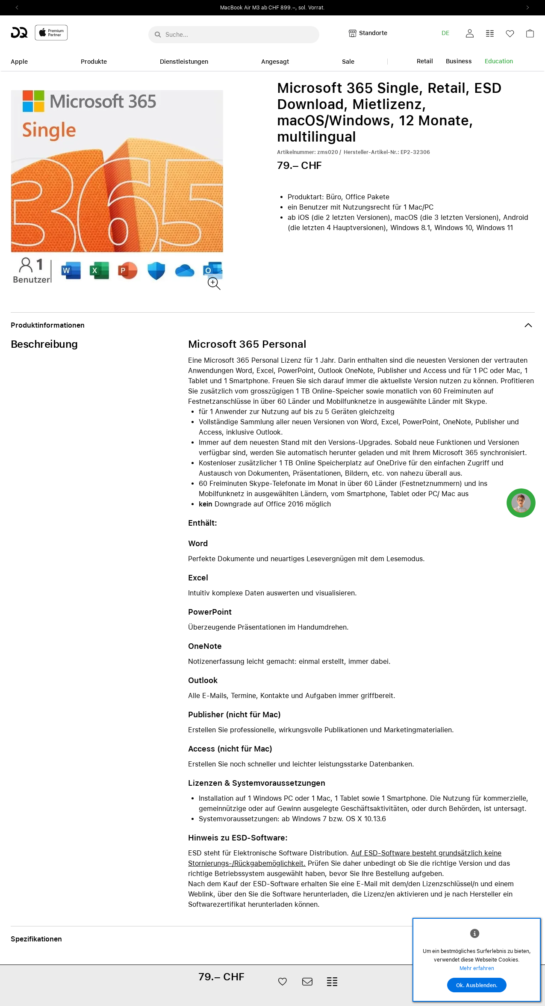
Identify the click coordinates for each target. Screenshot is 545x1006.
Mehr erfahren (477, 968)
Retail (425, 61)
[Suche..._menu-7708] (233, 34)
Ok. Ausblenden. (477, 985)
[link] (530, 35)
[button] (469, 33)
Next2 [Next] (525, 7)
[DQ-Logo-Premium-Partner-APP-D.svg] (39, 32)
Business (459, 61)
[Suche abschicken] (158, 34)
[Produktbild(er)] (213, 283)
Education (499, 61)
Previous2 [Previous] (20, 7)
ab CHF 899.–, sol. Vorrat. (293, 8)
